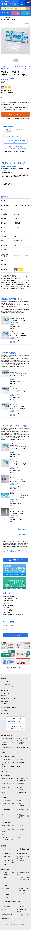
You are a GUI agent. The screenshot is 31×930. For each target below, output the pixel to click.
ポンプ (4, 814)
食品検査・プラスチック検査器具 (23, 788)
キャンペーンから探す (8, 687)
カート (28, 1)
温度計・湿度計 (6, 853)
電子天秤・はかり (7, 849)
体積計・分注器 (5, 869)
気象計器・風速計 (22, 853)
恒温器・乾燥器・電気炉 (23, 810)
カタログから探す (7, 684)
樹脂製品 (4, 909)
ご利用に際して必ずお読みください (11, 667)
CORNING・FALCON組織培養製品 (8, 744)
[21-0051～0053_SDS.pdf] (21, 255)
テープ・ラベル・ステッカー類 (23, 915)
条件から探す (5, 681)
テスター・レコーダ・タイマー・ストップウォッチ (8, 862)
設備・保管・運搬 (5, 822)
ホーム (2, 17)
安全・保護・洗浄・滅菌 (7, 756)
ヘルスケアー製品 (22, 792)
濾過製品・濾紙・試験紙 (8, 748)
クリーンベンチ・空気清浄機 (8, 830)
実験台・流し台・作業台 (8, 826)
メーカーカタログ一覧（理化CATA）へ (22, 67)
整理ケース (20, 837)
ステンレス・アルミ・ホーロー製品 (23, 906)
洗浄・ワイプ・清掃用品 (8, 552)
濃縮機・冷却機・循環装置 (8, 804)
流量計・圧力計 (6, 856)
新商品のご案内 (5, 690)
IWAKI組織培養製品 (7, 738)
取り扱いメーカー (5, 693)
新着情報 (3, 696)
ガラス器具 (4, 885)
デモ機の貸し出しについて (8, 698)
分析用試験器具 (6, 888)
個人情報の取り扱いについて (8, 708)
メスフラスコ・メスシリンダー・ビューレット (23, 879)
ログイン (15, 13)
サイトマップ (4, 710)
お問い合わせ (17, 560)
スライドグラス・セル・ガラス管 (7, 894)
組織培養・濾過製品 (6, 735)
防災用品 (19, 552)
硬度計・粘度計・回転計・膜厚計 (23, 857)
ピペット (4, 877)
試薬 (3, 752)
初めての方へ (5, 13)
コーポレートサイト (6, 713)
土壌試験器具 (20, 783)
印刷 (27, 23)
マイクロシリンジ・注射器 (23, 873)
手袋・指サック (14, 17)
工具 (18, 918)
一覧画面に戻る (22, 534)
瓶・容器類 (5, 897)
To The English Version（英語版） (15, 141)
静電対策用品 (23, 550)
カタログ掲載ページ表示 (13, 136)
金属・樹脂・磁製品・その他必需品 (10, 902)
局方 (3, 792)
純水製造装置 (5, 787)
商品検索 (8, 17)
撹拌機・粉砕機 (6, 809)
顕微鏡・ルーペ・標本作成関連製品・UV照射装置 (23, 816)
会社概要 (3, 704)
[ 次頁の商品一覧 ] (21, 148)
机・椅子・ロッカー (7, 837)
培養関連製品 (20, 743)
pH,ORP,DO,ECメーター (8, 784)
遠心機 (19, 800)
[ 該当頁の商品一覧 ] (10, 148)
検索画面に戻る (22, 529)
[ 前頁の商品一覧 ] (17, 146)
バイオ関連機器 (6, 800)
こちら (6, 153)
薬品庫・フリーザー (22, 830)
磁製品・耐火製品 (7, 914)
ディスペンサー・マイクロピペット (8, 873)
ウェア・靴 (5, 550)
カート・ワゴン (21, 834)
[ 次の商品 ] (8, 146)
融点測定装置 (20, 861)
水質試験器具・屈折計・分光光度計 (22, 779)
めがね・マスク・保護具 (14, 550)
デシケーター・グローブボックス (8, 840)
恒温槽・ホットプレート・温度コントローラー (23, 805)
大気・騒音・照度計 (7, 778)
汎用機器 (3, 797)
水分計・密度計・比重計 (23, 850)
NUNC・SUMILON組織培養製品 (23, 739)
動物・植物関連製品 (22, 747)
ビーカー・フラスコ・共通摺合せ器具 (23, 889)
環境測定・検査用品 (6, 775)
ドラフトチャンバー (22, 825)
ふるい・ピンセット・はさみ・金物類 (8, 906)
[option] (15, 41)
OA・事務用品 (6, 918)
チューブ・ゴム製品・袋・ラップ (23, 910)
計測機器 (3, 846)
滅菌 (16, 552)
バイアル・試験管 (22, 893)
